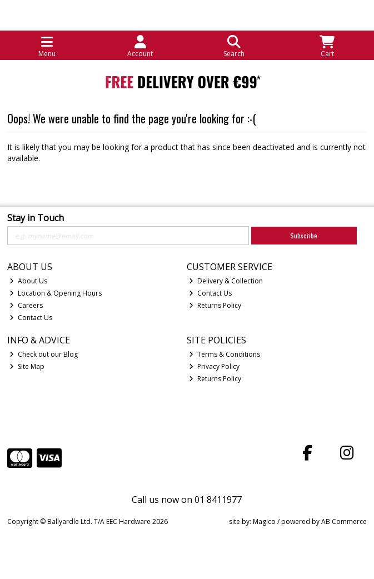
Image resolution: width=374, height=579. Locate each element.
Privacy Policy (214, 366)
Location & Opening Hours (55, 293)
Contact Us (30, 317)
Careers (26, 305)
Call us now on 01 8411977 (187, 499)
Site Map (26, 366)
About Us (28, 281)
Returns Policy (215, 305)
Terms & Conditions (224, 354)
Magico (264, 521)
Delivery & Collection (226, 281)
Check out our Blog (43, 354)
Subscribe (303, 235)
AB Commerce (344, 521)
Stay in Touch (35, 218)
